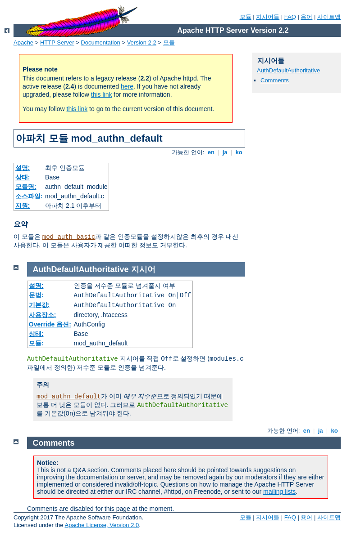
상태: (22, 177)
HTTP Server (57, 42)
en (211, 152)
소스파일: (29, 196)
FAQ (290, 16)
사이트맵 (329, 16)
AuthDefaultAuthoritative (288, 70)
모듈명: (26, 186)
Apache (23, 42)
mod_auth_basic (69, 237)
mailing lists (279, 491)
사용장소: (42, 314)
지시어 (143, 269)
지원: (22, 205)
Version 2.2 (141, 42)
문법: (36, 295)
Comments (274, 80)
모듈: (36, 343)
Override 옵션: (50, 324)
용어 (306, 16)
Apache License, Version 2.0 (101, 525)
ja (225, 152)
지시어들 (267, 16)
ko (239, 152)
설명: (22, 167)
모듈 (245, 16)
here (127, 86)
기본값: (39, 305)
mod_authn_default (69, 396)
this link (101, 94)
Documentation (100, 42)
